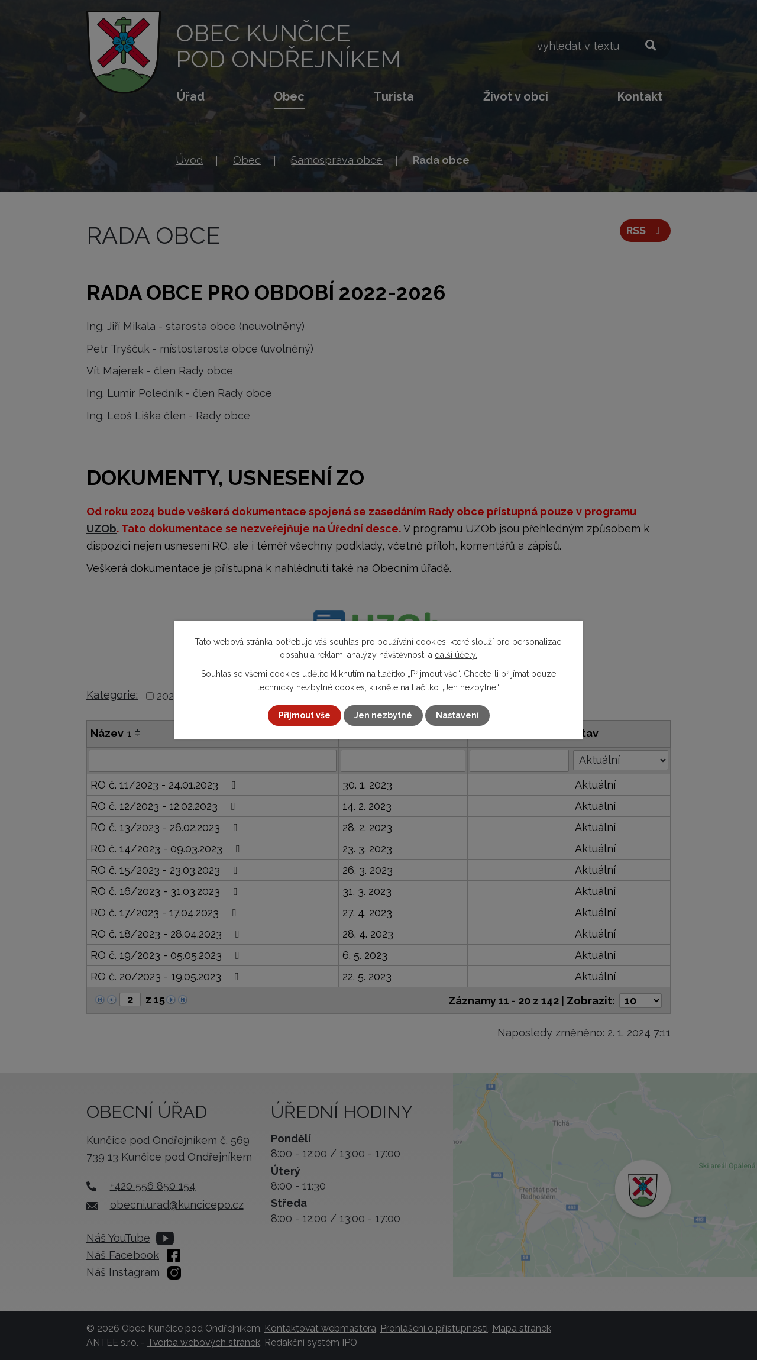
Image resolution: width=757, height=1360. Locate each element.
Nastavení (457, 715)
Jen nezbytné (383, 715)
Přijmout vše (305, 715)
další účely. (456, 655)
